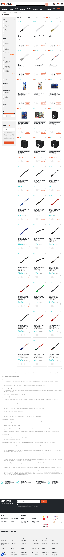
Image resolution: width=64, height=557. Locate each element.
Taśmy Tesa (13, 541)
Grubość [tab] (5, 77)
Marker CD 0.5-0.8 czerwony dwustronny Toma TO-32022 (23, 297)
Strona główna (4, 12)
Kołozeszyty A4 (34, 540)
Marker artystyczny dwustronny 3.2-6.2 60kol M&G (39, 152)
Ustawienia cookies (4, 523)
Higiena (29, 8)
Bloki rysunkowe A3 (35, 541)
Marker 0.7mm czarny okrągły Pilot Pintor (23, 36)
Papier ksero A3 (3, 540)
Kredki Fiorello (24, 552)
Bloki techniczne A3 (35, 543)
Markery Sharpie (45, 537)
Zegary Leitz (23, 540)
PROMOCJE (59, 8)
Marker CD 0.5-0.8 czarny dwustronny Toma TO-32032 (54, 268)
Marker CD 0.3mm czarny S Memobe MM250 (23, 181)
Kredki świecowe (14, 554)
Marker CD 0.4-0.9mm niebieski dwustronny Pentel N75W (23, 239)
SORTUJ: (29, 17)
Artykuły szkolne (42, 8)
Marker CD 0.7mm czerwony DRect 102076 (54, 355)
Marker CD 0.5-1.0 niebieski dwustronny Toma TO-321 (23, 326)
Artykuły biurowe (22, 8)
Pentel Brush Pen (55, 552)
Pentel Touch (44, 555)
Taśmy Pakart (13, 540)
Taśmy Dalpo (13, 538)
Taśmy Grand (13, 537)
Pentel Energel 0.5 (45, 554)
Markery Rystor (3, 551)
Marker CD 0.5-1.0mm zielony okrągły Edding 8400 (39, 355)
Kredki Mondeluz (35, 554)
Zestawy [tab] (5, 104)
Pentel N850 (54, 554)
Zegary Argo (23, 543)
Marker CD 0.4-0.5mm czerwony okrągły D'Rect (39, 181)
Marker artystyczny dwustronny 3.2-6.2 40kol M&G (23, 152)
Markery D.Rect (55, 541)
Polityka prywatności (4, 521)
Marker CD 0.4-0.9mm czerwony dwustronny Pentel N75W (54, 210)
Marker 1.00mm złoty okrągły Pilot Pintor (54, 36)
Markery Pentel (55, 537)
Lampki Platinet (24, 538)
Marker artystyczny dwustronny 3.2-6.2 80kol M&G (54, 152)
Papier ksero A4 (3, 537)
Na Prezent (49, 8)
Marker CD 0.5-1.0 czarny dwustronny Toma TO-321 (53, 297)
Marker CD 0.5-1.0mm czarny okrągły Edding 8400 (39, 326)
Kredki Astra (13, 552)
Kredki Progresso (35, 555)
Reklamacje (34, 518)
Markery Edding (45, 538)
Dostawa (22, 518)
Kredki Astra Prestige (25, 555)
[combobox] (30, 4)
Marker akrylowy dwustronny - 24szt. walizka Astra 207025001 (23, 123)
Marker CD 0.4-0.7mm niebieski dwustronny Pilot (23, 210)
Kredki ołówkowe (14, 555)
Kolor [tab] (4, 19)
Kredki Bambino (14, 551)
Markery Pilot (44, 541)
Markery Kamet (55, 538)
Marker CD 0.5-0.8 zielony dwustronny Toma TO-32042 (39, 297)
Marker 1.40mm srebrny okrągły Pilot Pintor (24, 65)
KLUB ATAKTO (13, 519)
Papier (16, 8)
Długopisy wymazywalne (36, 537)
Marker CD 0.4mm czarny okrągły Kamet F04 (39, 268)
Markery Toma (44, 540)
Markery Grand (55, 543)
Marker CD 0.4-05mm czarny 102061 (39, 239)
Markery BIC (54, 540)
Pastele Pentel (54, 551)
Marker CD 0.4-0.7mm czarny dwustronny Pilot (54, 181)
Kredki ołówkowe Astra (25, 554)
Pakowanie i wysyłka (35, 8)
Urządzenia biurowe (4, 8)
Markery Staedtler (4, 552)
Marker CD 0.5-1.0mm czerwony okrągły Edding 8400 (54, 326)
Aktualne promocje (14, 518)
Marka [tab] (4, 38)
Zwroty (33, 519)
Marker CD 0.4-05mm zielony (23, 267)
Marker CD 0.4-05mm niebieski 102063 (54, 239)
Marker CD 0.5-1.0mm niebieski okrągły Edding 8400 (23, 355)
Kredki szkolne (24, 551)
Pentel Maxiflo (54, 555)
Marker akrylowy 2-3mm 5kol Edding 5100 (39, 94)
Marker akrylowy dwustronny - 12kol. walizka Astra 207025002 (54, 94)
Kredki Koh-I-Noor (35, 551)
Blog (54, 8)
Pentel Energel (44, 551)
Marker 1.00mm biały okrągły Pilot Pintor (39, 36)
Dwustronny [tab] (5, 83)
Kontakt (12, 521)
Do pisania (15, 12)
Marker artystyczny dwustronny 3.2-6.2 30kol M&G (54, 123)
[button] (2, 554)
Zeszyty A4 (34, 538)
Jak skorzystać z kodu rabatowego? (25, 522)
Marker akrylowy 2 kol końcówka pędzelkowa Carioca (24, 94)
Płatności (23, 519)
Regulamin (2, 519)
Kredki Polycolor (34, 552)
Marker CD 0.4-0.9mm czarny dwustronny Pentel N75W (39, 210)
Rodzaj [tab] (4, 57)
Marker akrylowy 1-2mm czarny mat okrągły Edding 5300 (54, 65)
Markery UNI (44, 543)
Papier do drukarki (4, 541)
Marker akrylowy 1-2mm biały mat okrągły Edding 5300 (39, 65)
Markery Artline (3, 555)
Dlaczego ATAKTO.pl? (4, 518)
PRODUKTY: (19, 17)
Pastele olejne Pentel (45, 552)
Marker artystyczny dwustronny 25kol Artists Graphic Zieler (39, 123)
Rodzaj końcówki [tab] (6, 90)
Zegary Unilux (23, 541)
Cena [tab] (4, 111)
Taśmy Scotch (13, 543)
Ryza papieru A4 (4, 538)
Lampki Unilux (24, 537)
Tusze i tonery (11, 8)
